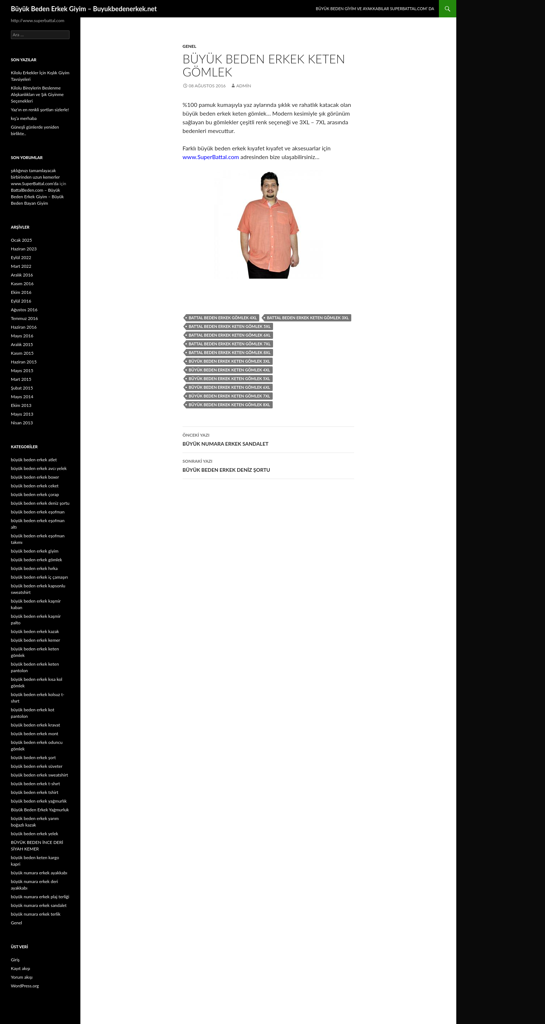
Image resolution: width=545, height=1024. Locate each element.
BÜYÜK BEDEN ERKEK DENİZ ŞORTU (268, 465)
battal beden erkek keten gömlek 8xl (230, 352)
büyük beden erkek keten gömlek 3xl (229, 361)
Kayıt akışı (20, 968)
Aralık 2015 (22, 344)
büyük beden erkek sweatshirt (39, 775)
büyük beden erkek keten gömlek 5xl (229, 378)
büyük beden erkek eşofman (37, 512)
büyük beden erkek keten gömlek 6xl (229, 387)
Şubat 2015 (22, 388)
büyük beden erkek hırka (34, 568)
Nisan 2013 (22, 422)
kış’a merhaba (24, 118)
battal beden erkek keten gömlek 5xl (230, 326)
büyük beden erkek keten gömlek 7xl (229, 396)
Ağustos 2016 (24, 309)
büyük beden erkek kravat (35, 725)
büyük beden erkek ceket (35, 485)
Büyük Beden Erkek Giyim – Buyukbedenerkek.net (84, 9)
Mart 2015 (21, 379)
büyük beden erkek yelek (34, 833)
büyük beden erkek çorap (35, 494)
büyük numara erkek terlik (35, 914)
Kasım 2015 (22, 353)
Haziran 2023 (24, 248)
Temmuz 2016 (24, 318)
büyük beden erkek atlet (34, 459)
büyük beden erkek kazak (35, 631)
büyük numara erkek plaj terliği (40, 896)
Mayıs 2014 (22, 396)
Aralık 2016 (22, 275)
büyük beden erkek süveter (36, 766)
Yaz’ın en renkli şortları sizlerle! (40, 109)
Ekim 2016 (21, 292)
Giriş (15, 959)
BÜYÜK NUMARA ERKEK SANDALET (268, 439)
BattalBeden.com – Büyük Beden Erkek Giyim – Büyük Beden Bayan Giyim (37, 196)
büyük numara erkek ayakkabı (39, 872)
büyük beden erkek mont (34, 733)
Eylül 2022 (21, 257)
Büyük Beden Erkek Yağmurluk (40, 809)
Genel (189, 46)
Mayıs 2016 (22, 335)
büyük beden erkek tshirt (34, 792)
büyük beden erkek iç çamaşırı (39, 577)
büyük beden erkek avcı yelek (39, 468)
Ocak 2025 (21, 240)
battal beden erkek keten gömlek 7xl (230, 343)
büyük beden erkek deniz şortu (40, 503)
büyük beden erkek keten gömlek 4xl (229, 369)
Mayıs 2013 (22, 414)
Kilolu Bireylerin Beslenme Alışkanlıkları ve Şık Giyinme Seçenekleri (37, 94)
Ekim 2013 (21, 405)
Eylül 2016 (21, 301)
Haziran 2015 (24, 362)
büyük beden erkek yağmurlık (39, 801)
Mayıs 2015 (22, 370)
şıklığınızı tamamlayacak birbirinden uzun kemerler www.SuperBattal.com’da (35, 177)
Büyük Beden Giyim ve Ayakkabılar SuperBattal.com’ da (375, 8)
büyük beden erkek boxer (35, 477)
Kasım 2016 (22, 283)
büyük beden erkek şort (33, 757)
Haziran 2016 (24, 327)
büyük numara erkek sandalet (39, 905)
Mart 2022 (21, 266)
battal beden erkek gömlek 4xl (223, 317)
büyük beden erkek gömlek (36, 559)
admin (243, 85)
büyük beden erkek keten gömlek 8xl (229, 404)
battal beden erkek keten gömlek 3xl (308, 317)
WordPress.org (25, 985)
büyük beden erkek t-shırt (35, 783)
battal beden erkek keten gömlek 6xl (230, 335)
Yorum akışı (22, 977)
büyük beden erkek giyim (34, 551)
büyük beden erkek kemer (35, 640)
